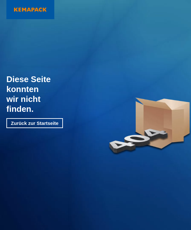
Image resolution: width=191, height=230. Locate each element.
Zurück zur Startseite (34, 123)
